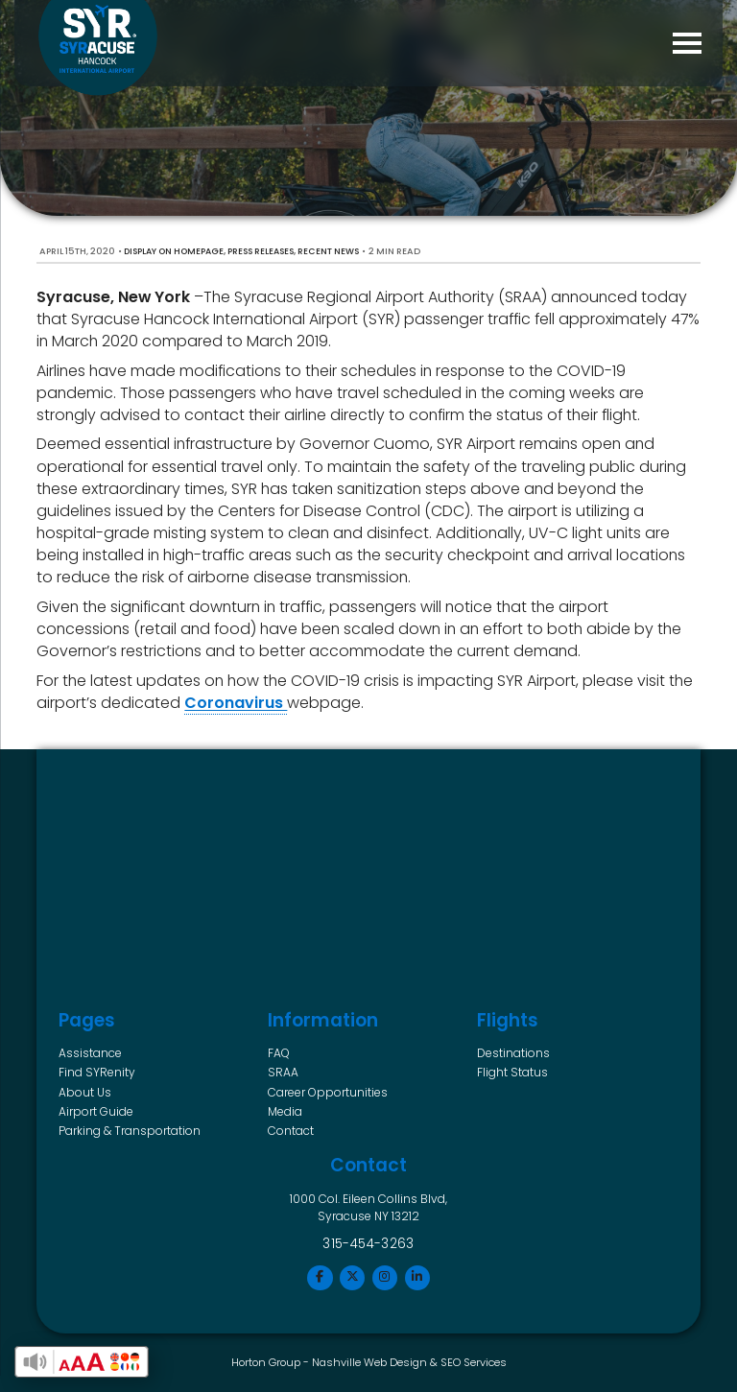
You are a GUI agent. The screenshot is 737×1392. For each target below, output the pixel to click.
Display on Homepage (174, 251)
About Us (85, 1092)
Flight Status (512, 1072)
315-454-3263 (368, 1244)
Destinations (513, 1053)
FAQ (279, 1053)
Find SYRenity (97, 1072)
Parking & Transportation (130, 1130)
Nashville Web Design (369, 1362)
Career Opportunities (328, 1092)
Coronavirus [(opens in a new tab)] (235, 703)
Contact (291, 1130)
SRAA (283, 1072)
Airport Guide (96, 1111)
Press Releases (260, 251)
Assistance (90, 1053)
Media (285, 1111)
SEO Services (473, 1362)
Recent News (328, 251)
